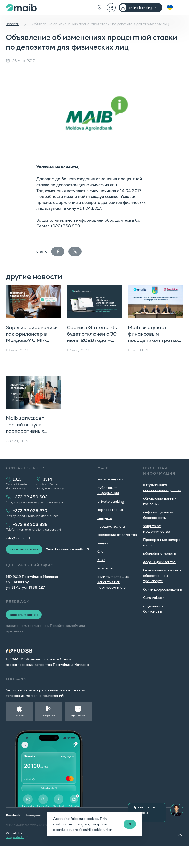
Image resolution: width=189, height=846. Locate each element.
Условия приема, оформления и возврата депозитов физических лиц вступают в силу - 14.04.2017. (91, 202)
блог (101, 551)
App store (19, 715)
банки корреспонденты (162, 589)
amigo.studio (15, 837)
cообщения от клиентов (117, 535)
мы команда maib (112, 479)
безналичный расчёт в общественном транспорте (162, 575)
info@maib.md (18, 538)
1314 (47, 479)
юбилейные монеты (159, 553)
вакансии (105, 568)
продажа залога (111, 526)
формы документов (159, 562)
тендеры (104, 518)
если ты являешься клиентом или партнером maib (113, 582)
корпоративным (111, 509)
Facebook (13, 815)
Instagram (33, 815)
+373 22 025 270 (30, 510)
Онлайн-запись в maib (64, 549)
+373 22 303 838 (30, 524)
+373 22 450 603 (30, 497)
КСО (101, 560)
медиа (102, 543)
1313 (17, 479)
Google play (49, 715)
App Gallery (78, 715)
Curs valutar (153, 597)
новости (12, 24)
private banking (110, 501)
